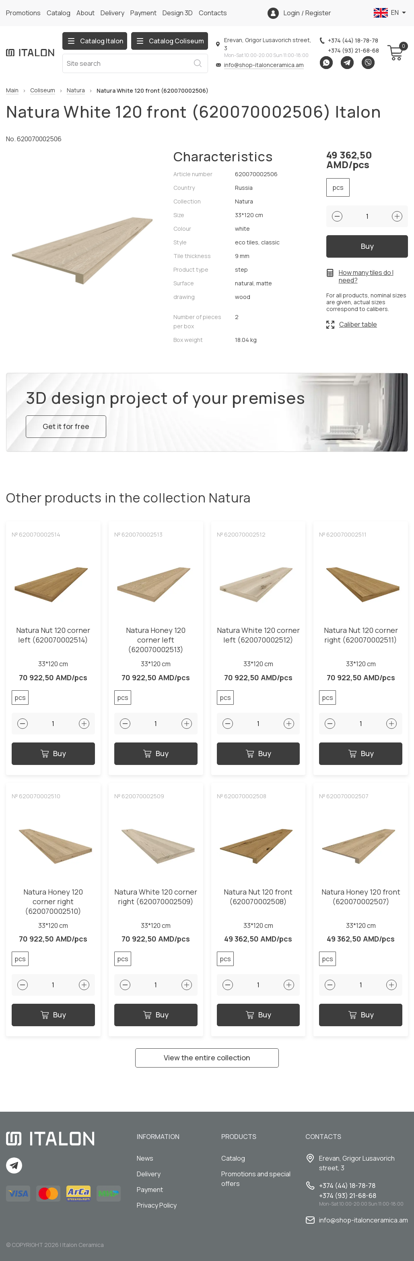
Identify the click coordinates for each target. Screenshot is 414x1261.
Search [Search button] (198, 63)
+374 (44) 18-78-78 (353, 40)
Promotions (23, 12)
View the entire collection (207, 1057)
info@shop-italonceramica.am (264, 65)
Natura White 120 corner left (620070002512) (258, 635)
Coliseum (42, 90)
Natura (76, 90)
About (85, 12)
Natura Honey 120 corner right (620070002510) (53, 901)
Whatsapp (326, 62)
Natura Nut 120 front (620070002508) (258, 896)
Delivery (112, 12)
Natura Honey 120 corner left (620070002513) (155, 640)
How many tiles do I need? (366, 276)
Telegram (347, 62)
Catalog (58, 12)
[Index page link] (30, 52)
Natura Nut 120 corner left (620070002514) (53, 635)
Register (318, 13)
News (145, 1158)
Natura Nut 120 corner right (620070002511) (361, 635)
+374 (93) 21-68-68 (353, 50)
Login (292, 13)
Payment (143, 12)
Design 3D (178, 12)
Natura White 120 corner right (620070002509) (155, 896)
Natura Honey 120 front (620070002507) (360, 896)
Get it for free (66, 426)
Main (12, 90)
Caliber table (358, 324)
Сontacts (213, 12)
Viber (368, 62)
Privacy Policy (157, 1205)
